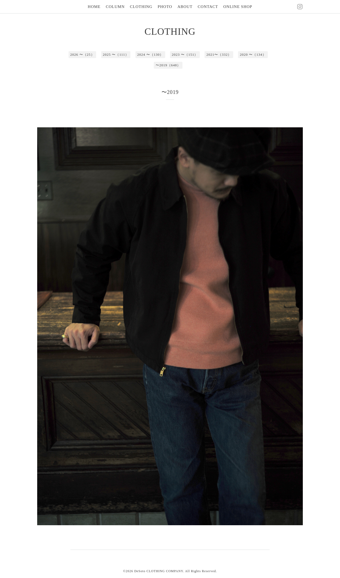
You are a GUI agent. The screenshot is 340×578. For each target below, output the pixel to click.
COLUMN (115, 7)
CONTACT (208, 7)
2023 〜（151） (185, 55)
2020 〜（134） (253, 55)
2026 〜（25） (82, 55)
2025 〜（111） (116, 55)
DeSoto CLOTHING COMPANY (158, 571)
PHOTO (165, 7)
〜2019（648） (168, 65)
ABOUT (185, 7)
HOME (94, 7)
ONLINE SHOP (237, 7)
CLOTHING (141, 7)
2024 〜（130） (150, 55)
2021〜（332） (219, 55)
